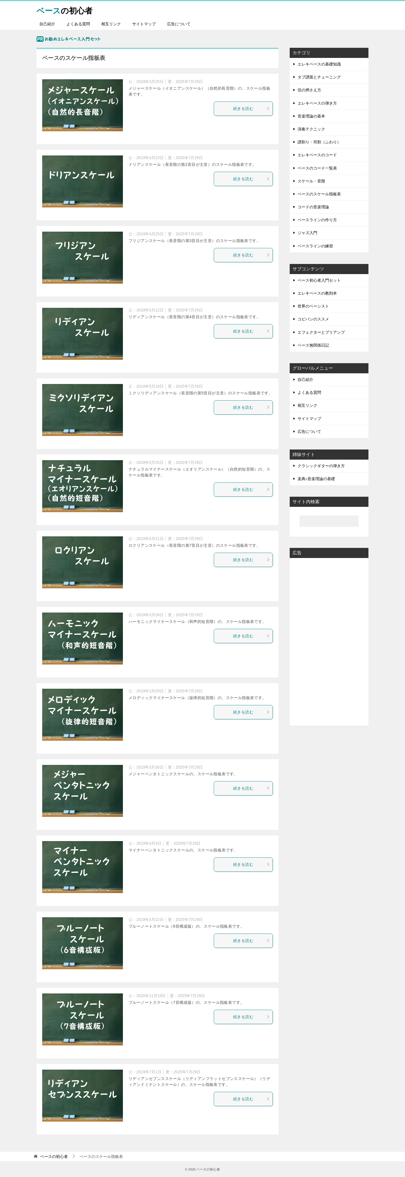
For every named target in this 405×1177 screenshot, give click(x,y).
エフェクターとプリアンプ (321, 332)
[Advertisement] (329, 641)
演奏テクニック (311, 129)
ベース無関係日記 (313, 345)
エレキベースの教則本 (317, 293)
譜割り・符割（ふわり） (319, 142)
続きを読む (251, 108)
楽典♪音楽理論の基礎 (316, 478)
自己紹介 (47, 24)
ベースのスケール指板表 (319, 194)
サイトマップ (144, 24)
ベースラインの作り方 (317, 220)
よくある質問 (78, 24)
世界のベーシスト (313, 306)
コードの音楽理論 (313, 207)
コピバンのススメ (313, 319)
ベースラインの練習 (315, 246)
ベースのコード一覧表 (317, 168)
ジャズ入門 (307, 233)
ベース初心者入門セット (319, 280)
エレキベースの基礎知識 (319, 64)
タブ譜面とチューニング (319, 77)
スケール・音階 (311, 181)
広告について (179, 24)
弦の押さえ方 (309, 90)
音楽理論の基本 (311, 116)
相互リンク (111, 24)
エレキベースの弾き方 (317, 103)
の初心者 (66, 9)
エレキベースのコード (317, 155)
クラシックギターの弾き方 (321, 466)
